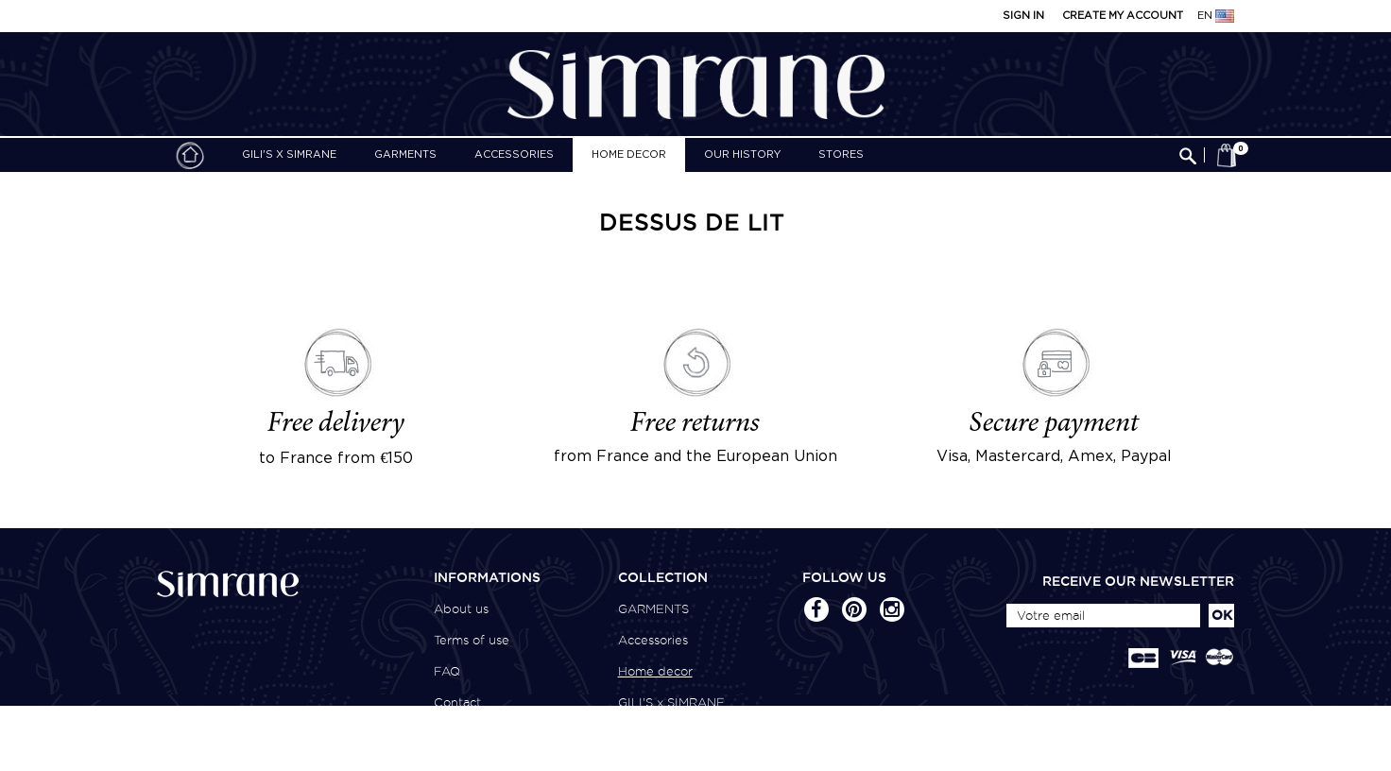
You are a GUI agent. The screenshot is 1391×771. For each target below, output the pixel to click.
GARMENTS (405, 155)
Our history (742, 155)
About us (461, 609)
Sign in (1023, 16)
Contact (457, 702)
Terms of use (471, 640)
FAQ (447, 671)
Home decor (629, 155)
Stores (841, 155)
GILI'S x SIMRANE (289, 155)
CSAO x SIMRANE (672, 734)
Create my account (1122, 16)
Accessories (514, 155)
